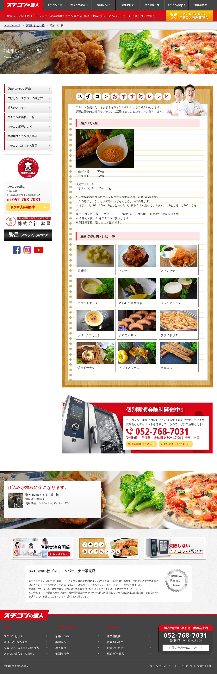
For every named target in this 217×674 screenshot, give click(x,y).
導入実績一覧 (152, 5)
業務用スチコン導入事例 (22, 136)
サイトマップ (185, 666)
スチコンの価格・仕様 (21, 117)
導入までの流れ (79, 5)
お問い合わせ (115, 647)
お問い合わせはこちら (174, 444)
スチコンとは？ (13, 636)
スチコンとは (54, 5)
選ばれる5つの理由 (19, 88)
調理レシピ (103, 5)
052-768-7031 (186, 635)
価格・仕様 (62, 636)
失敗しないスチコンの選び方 (25, 98)
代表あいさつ (115, 642)
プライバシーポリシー (161, 666)
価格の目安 (127, 5)
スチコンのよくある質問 (22, 145)
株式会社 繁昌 (115, 653)
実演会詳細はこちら (140, 444)
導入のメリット (17, 107)
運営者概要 (200, 5)
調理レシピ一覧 (35, 25)
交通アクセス (204, 666)
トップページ (12, 25)
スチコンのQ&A (176, 5)
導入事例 (60, 647)
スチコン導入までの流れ (19, 653)
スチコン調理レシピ (20, 126)
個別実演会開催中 (22, 207)
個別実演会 (62, 653)
